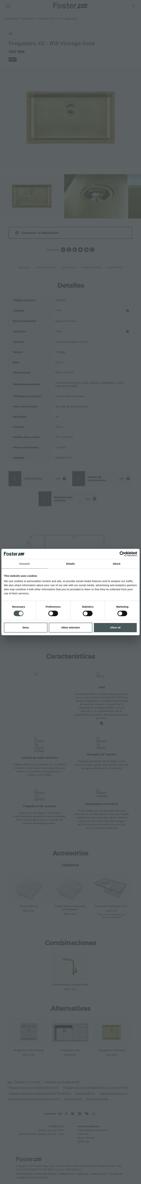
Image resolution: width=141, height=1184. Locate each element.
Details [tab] (70, 563)
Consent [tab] (24, 563)
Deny (26, 627)
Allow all (115, 627)
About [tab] (116, 563)
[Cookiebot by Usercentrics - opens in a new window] (122, 553)
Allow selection (70, 627)
